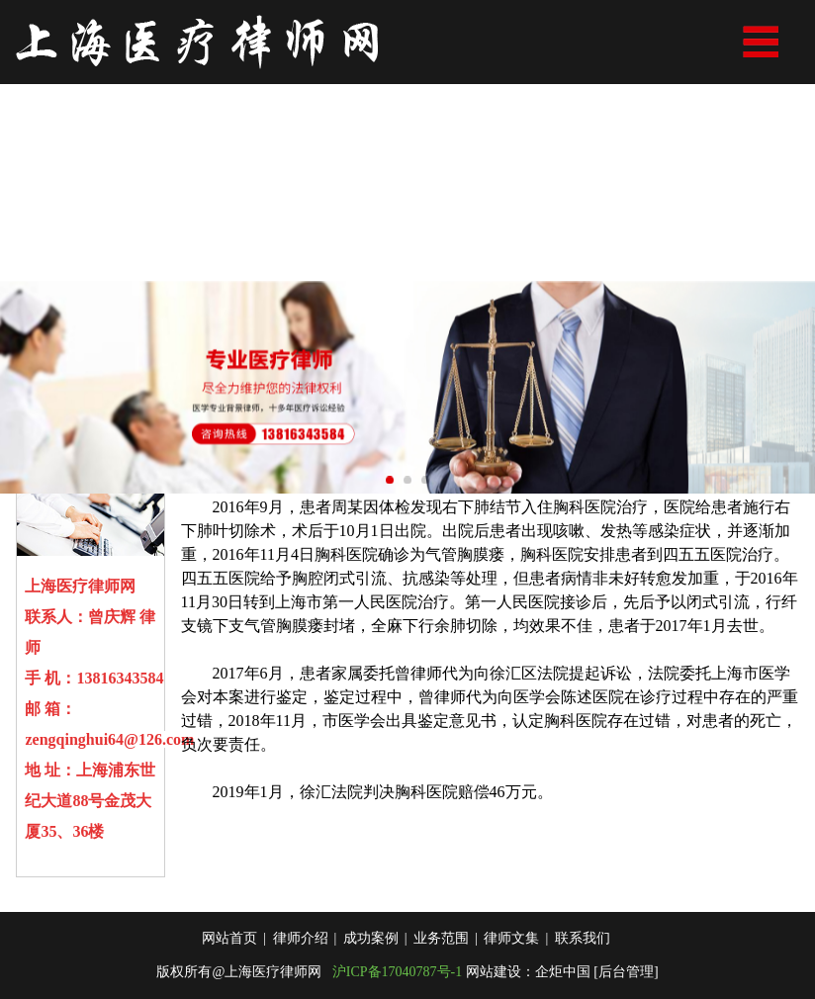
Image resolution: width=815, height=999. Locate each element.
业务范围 (441, 960)
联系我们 (582, 960)
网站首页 (229, 960)
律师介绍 (300, 960)
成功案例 (371, 960)
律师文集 (511, 960)
